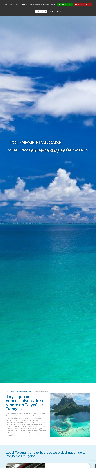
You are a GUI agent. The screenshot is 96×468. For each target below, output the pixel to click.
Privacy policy (55, 11)
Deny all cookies (83, 4)
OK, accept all (65, 4)
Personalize (41, 11)
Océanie (29, 392)
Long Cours (10, 392)
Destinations (20, 392)
